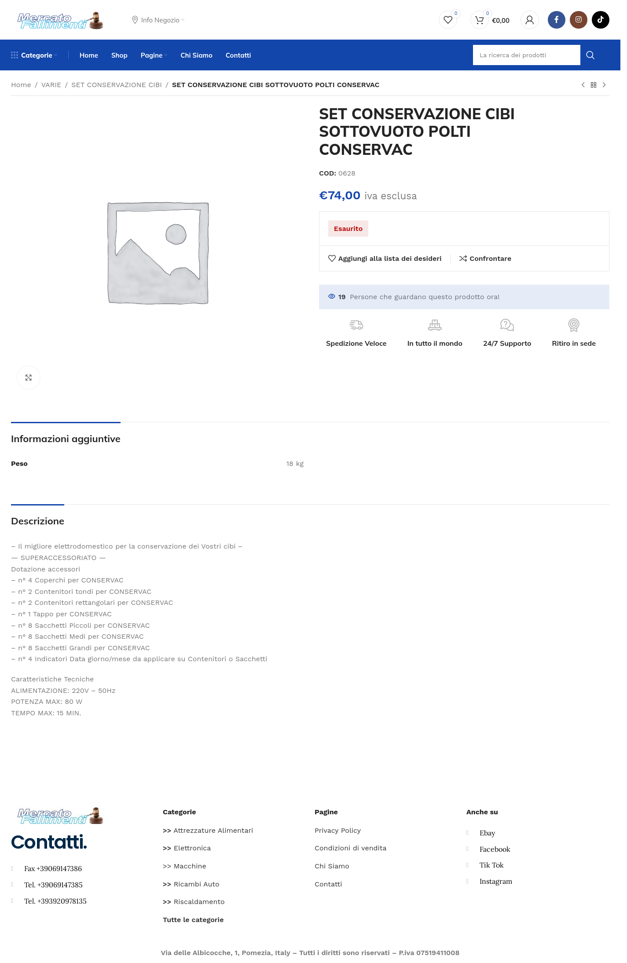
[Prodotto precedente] (583, 85)
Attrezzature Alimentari (208, 830)
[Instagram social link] (578, 20)
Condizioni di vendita (351, 848)
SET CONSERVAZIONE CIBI (116, 85)
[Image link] (60, 814)
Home (21, 85)
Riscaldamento (194, 901)
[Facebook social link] (556, 20)
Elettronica (187, 848)
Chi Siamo (332, 866)
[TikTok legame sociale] (600, 20)
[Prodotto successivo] (604, 85)
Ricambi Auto (191, 884)
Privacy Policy (338, 830)
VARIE (51, 85)
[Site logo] (60, 19)
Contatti (328, 884)
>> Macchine (184, 866)
